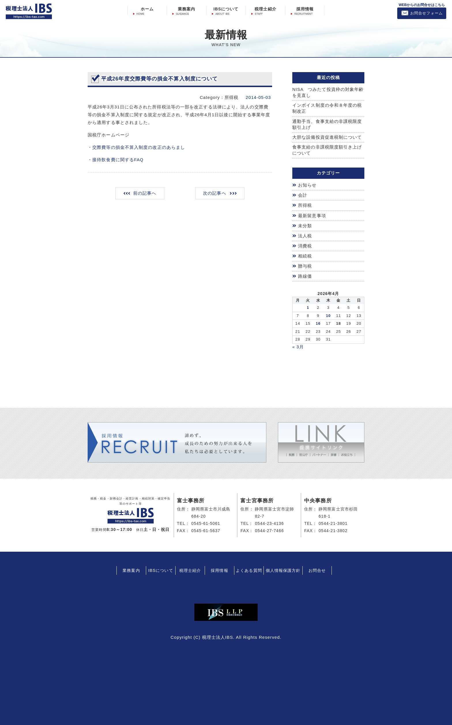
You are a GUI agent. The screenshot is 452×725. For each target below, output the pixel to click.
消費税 (305, 245)
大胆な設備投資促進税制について (327, 138)
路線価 (305, 275)
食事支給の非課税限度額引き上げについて (327, 150)
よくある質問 (249, 569)
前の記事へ (145, 193)
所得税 (305, 205)
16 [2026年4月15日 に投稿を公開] (318, 322)
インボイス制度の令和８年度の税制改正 (327, 108)
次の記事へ (214, 193)
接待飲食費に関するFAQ (118, 159)
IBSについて (225, 9)
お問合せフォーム (426, 13)
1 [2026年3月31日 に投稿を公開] (308, 306)
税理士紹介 (265, 9)
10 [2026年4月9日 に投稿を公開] (328, 314)
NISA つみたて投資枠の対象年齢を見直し (328, 92)
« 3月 (298, 345)
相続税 (305, 255)
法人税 (305, 235)
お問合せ (317, 569)
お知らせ (307, 185)
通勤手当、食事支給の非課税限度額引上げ (327, 124)
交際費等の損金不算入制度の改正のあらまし (138, 147)
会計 (302, 195)
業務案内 (186, 9)
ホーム (147, 9)
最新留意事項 (312, 215)
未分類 (305, 225)
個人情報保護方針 (283, 569)
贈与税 (305, 265)
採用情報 (305, 9)
